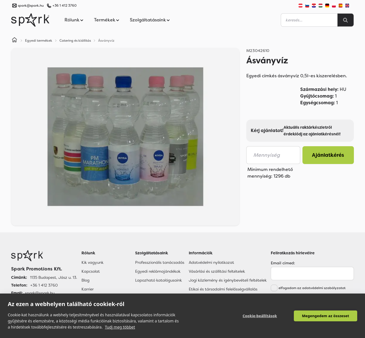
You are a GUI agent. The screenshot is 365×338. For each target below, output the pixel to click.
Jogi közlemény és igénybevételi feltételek (228, 280)
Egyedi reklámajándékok (157, 271)
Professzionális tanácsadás (159, 262)
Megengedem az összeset (325, 315)
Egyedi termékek (38, 40)
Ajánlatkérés (328, 155)
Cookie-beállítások (260, 315)
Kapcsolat (90, 271)
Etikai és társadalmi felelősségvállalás (223, 289)
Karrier (87, 289)
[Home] (14, 40)
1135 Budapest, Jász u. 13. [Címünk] (53, 277)
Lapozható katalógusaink (158, 280)
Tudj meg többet (120, 327)
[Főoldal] (44, 255)
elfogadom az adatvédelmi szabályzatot (312, 288)
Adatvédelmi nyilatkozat (211, 262)
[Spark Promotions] (30, 20)
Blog (85, 280)
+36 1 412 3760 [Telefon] (44, 285)
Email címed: (283, 262)
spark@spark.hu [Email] (39, 292)
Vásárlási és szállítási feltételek (217, 271)
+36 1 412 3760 (64, 5)
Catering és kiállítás (75, 40)
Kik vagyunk (92, 262)
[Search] (345, 20)
